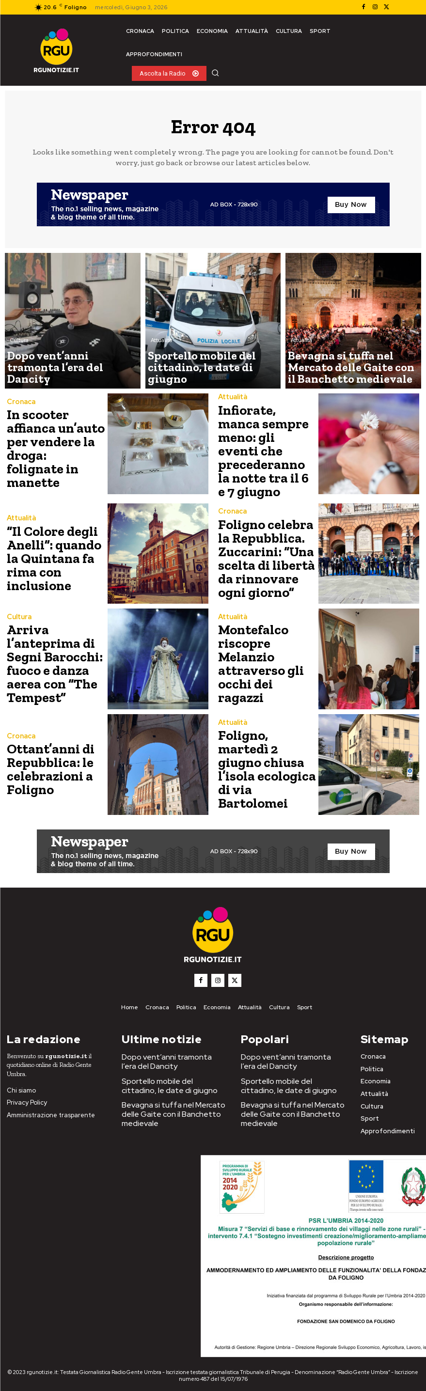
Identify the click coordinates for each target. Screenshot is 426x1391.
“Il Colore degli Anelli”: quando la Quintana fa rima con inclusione (54, 554)
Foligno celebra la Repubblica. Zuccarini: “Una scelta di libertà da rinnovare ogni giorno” (266, 554)
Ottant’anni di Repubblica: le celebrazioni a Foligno (46, 765)
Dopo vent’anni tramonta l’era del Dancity (172, 1054)
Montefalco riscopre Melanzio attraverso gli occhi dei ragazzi (266, 660)
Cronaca (20, 414)
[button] (215, 73)
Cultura (19, 360)
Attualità (161, 360)
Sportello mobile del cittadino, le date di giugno (170, 1075)
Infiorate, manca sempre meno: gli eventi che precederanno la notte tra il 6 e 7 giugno (264, 449)
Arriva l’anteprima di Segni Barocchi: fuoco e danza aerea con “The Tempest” (48, 660)
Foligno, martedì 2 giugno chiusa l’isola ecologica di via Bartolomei (264, 765)
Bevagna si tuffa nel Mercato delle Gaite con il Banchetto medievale (174, 1097)
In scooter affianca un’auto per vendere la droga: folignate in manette (50, 449)
